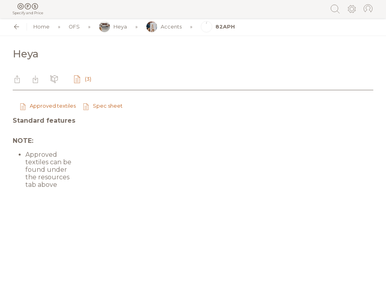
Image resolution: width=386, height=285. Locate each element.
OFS (74, 27)
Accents (164, 26)
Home (41, 27)
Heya (113, 26)
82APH (218, 26)
